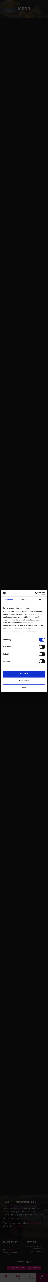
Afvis (24, 687)
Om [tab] (39, 600)
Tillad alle (24, 674)
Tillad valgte (24, 680)
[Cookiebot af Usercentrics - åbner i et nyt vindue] (35, 593)
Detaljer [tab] (24, 600)
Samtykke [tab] (9, 600)
